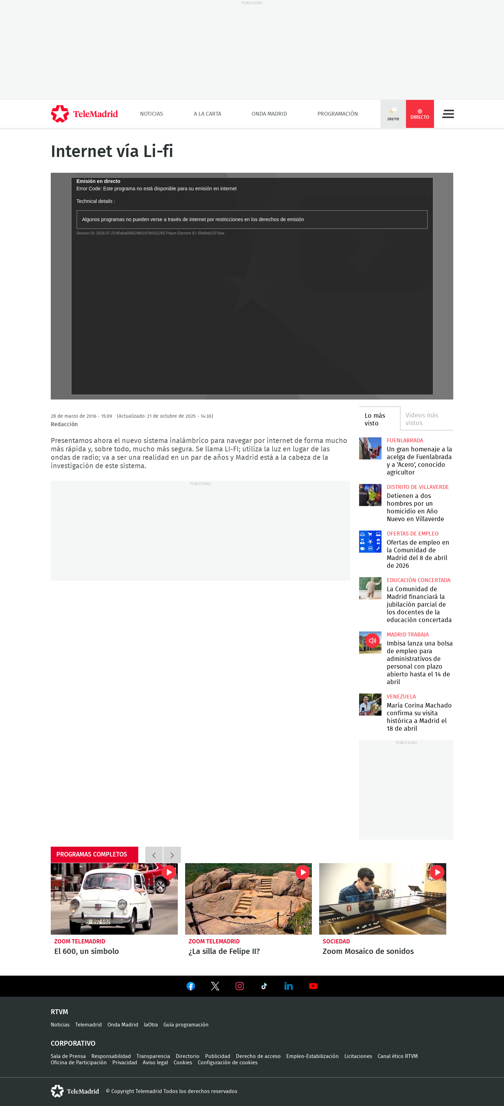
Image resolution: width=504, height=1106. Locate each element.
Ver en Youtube (313, 986)
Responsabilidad (111, 1056)
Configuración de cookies (228, 1062)
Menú (448, 114)
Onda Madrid (269, 114)
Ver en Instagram (240, 986)
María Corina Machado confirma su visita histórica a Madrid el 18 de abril (370, 705)
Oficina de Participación (79, 1062)
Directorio (188, 1056)
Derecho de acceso (258, 1056)
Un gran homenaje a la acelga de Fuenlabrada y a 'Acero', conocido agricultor (370, 448)
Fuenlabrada (405, 440)
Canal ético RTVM (398, 1056)
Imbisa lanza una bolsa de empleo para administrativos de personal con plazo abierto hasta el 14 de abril (370, 642)
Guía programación (186, 1025)
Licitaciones (358, 1056)
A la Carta (207, 114)
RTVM (59, 1012)
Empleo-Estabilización (312, 1056)
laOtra (151, 1025)
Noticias (151, 114)
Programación (337, 114)
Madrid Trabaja (408, 634)
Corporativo (73, 1043)
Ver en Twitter (215, 987)
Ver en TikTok (264, 987)
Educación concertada (418, 580)
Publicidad (217, 1056)
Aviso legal (155, 1062)
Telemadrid (88, 1025)
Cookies (183, 1062)
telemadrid (75, 1091)
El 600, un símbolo (114, 899)
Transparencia (153, 1056)
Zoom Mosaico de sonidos (382, 899)
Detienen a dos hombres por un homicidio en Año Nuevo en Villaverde (370, 495)
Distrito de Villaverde (418, 487)
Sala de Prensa (68, 1056)
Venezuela (401, 696)
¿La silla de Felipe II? (248, 899)
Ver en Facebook (191, 987)
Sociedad (336, 941)
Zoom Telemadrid (79, 941)
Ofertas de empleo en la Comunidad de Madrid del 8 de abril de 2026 (370, 542)
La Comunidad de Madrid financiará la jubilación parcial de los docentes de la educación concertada (370, 588)
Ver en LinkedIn (289, 986)
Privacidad (124, 1062)
